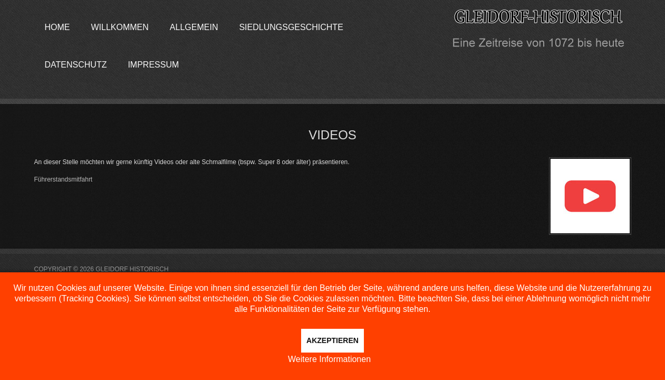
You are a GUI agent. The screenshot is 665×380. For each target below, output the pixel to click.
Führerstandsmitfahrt (63, 179)
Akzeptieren (332, 340)
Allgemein (194, 27)
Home (57, 27)
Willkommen (120, 27)
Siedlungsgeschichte (291, 27)
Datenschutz (76, 64)
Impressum (153, 64)
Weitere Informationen (329, 359)
